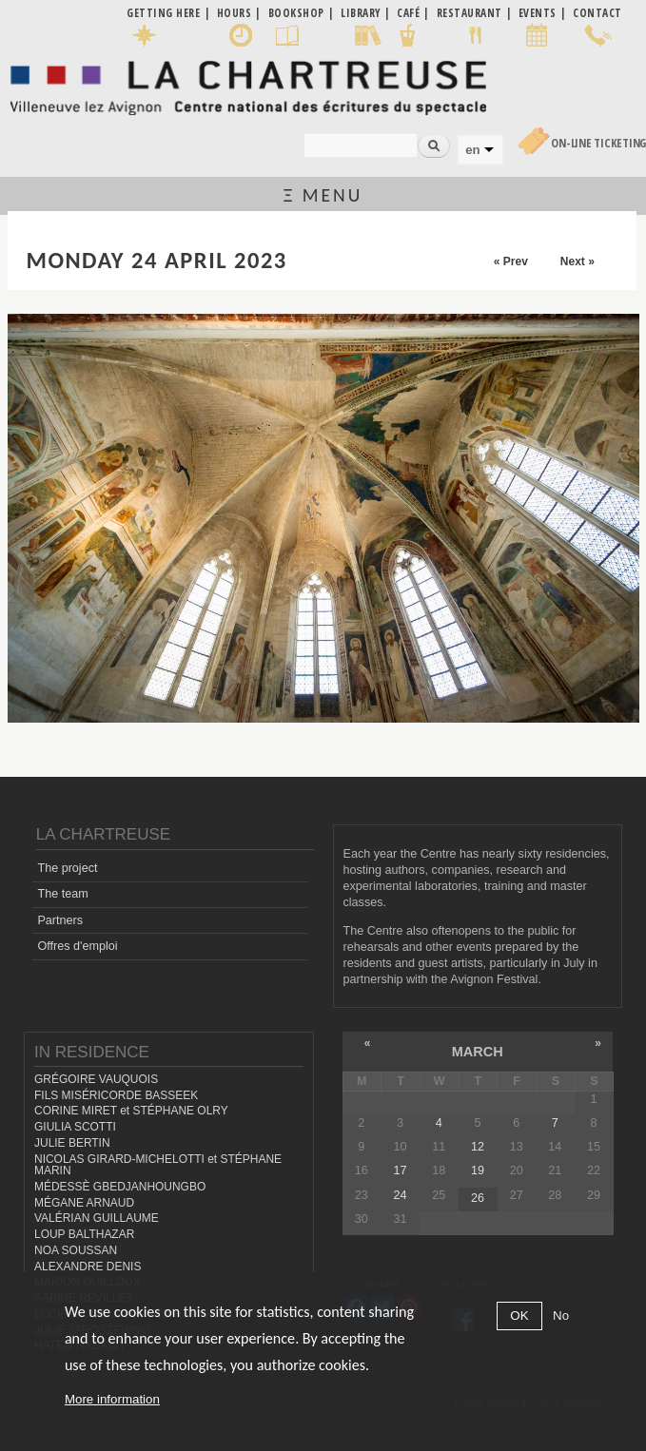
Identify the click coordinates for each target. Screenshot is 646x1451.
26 (477, 1198)
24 (400, 1195)
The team (62, 893)
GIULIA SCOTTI (75, 1126)
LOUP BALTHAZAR (84, 1234)
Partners (60, 920)
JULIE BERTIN (72, 1143)
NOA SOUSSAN (75, 1250)
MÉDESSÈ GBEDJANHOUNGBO (120, 1186)
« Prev (511, 261)
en (472, 150)
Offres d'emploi (77, 946)
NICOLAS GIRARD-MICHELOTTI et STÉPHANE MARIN (158, 1165)
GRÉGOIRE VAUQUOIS (96, 1079)
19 (477, 1170)
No (561, 1315)
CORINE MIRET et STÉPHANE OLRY (131, 1110)
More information (112, 1399)
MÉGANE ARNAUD (84, 1202)
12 (477, 1146)
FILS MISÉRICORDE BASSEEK (116, 1095)
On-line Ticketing (598, 143)
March (477, 1051)
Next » (577, 261)
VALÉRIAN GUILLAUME (96, 1218)
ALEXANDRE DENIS (87, 1266)
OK (519, 1315)
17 (400, 1170)
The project (67, 868)
